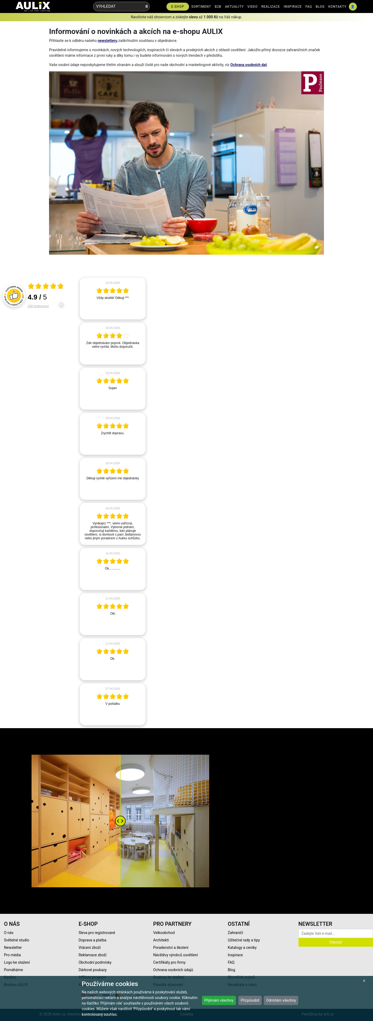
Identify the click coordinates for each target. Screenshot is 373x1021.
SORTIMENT (201, 6)
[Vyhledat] (146, 6)
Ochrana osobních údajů (173, 970)
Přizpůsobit (250, 1000)
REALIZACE (270, 6)
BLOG (320, 6)
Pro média (12, 955)
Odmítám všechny (281, 1000)
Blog (231, 970)
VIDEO (252, 6)
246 (38, 306)
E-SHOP (177, 6)
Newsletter (13, 947)
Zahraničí (235, 933)
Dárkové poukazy (92, 970)
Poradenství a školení (170, 947)
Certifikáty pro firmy (169, 962)
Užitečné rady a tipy (244, 940)
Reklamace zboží (92, 955)
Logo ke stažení (17, 962)
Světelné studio (16, 940)
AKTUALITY (234, 6)
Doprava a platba (92, 940)
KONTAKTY (337, 6)
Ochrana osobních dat (248, 65)
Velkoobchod (164, 933)
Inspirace (235, 955)
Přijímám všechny (219, 1000)
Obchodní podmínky (94, 962)
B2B (218, 6)
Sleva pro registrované (96, 933)
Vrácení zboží (89, 947)
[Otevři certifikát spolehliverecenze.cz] (46, 286)
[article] (113, 298)
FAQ (308, 6)
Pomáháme (13, 970)
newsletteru (107, 40)
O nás (9, 933)
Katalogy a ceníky (242, 947)
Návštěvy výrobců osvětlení (175, 955)
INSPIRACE (293, 6)
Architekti (161, 940)
